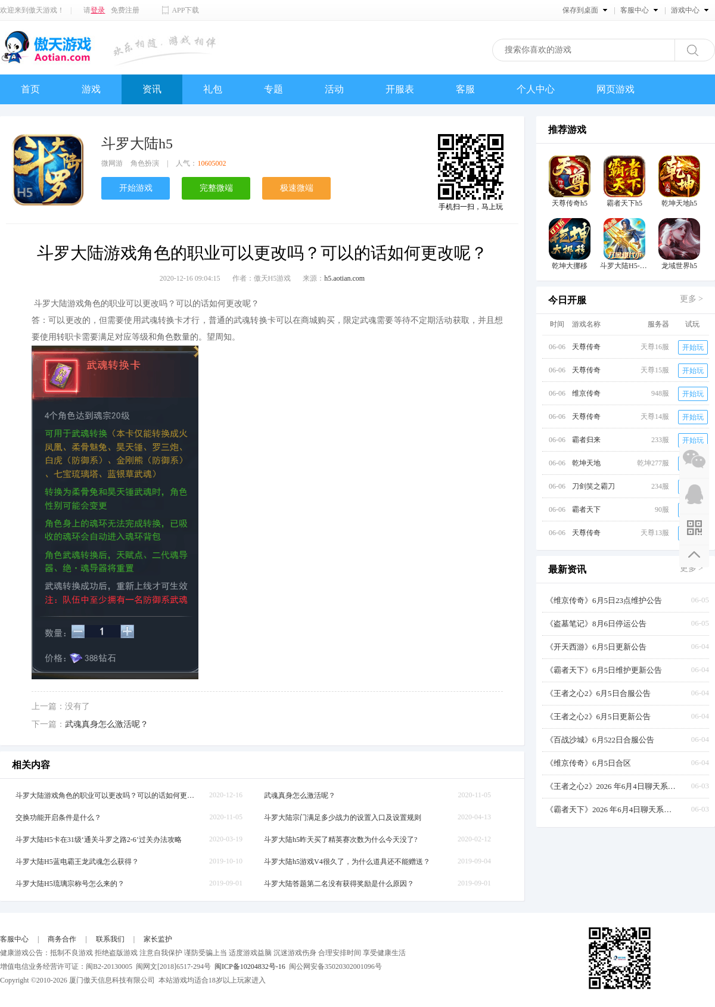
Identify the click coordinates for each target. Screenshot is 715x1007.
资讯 (151, 89)
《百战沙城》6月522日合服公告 (600, 739)
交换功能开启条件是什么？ (58, 817)
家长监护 (158, 939)
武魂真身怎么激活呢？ (106, 724)
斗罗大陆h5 (137, 143)
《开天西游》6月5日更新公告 (596, 646)
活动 (334, 89)
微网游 (112, 163)
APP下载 (185, 10)
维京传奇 (586, 393)
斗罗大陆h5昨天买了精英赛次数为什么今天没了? (340, 839)
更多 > (691, 298)
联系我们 (110, 939)
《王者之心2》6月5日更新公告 (598, 716)
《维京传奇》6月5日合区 (588, 763)
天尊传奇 (586, 347)
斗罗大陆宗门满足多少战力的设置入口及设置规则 (342, 817)
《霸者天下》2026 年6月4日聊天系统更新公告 (611, 809)
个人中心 (536, 89)
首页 (30, 89)
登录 (98, 10)
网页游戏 (615, 89)
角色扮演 (144, 163)
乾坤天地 (586, 463)
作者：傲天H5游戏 (261, 278)
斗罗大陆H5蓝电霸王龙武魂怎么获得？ (77, 861)
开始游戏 (136, 188)
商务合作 (62, 939)
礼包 (212, 89)
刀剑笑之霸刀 (593, 486)
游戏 (91, 89)
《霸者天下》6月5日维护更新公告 (604, 670)
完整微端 (216, 188)
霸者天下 (586, 509)
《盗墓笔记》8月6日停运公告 (596, 623)
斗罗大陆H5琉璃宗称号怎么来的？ (70, 883)
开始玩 (693, 347)
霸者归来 (586, 440)
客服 (465, 89)
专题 (273, 89)
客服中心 (14, 939)
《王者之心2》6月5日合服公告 (598, 693)
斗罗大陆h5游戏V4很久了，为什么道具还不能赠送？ (347, 861)
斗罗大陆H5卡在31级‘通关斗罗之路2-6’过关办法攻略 (98, 839)
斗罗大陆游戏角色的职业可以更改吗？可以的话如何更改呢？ (104, 795)
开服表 (400, 89)
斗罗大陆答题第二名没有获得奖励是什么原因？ (339, 883)
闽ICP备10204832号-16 (249, 966)
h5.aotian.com (344, 278)
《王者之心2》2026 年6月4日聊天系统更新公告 (611, 786)
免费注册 (125, 10)
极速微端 (296, 188)
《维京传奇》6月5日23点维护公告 (604, 600)
